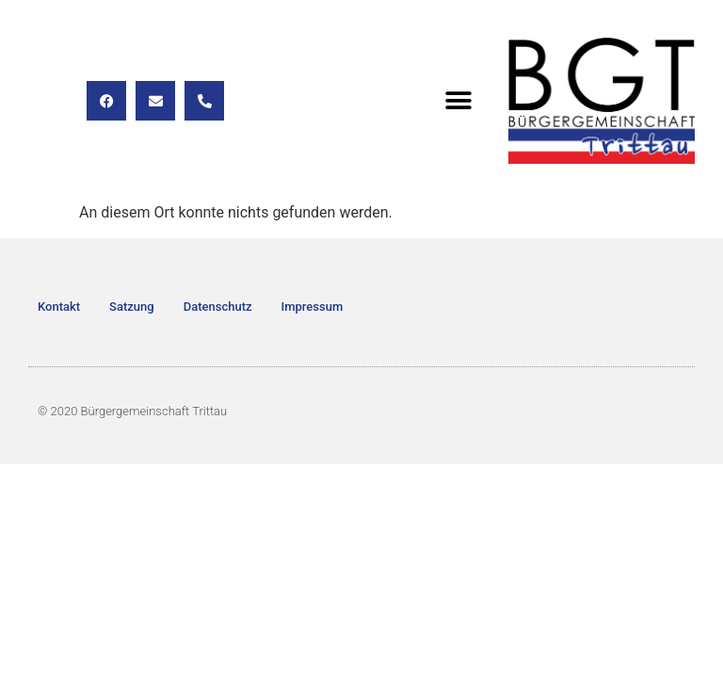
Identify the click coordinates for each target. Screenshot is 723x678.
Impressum (312, 306)
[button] (459, 101)
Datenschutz (218, 306)
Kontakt (59, 306)
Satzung (131, 306)
